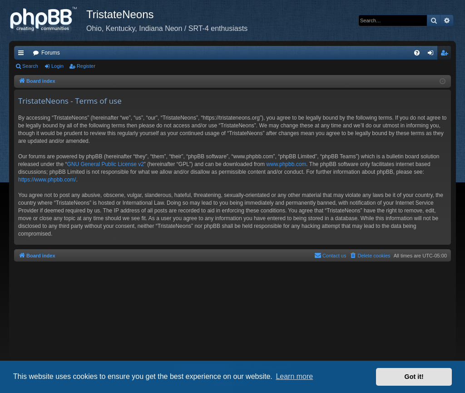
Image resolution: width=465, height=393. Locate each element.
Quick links (23, 55)
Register (86, 66)
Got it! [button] (414, 376)
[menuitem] (417, 53)
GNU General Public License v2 (105, 164)
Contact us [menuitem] (330, 255)
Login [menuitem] (432, 55)
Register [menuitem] (446, 55)
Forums (50, 53)
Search (30, 66)
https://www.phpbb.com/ (47, 179)
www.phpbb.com (286, 164)
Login (57, 66)
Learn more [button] (294, 376)
